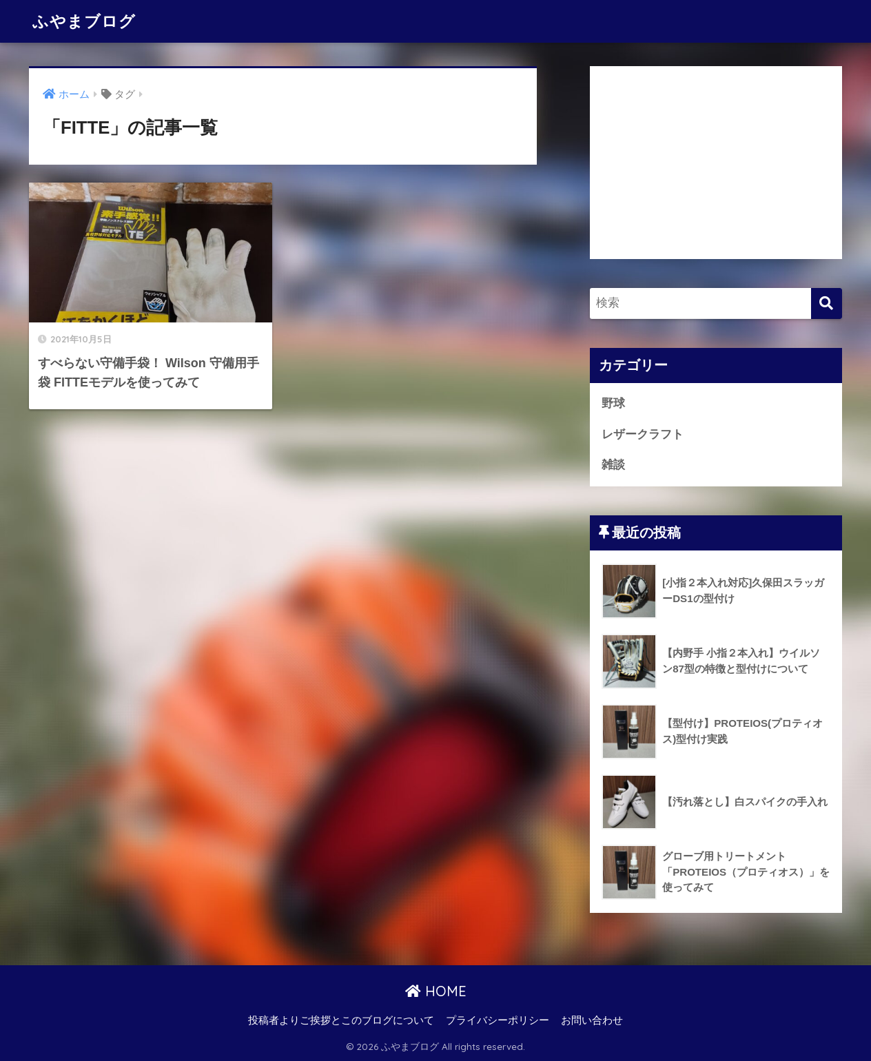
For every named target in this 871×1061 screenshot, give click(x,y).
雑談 (613, 464)
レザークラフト (643, 434)
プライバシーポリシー (497, 1020)
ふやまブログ (84, 21)
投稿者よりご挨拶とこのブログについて (341, 1020)
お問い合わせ (592, 1020)
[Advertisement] (716, 162)
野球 (613, 403)
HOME (436, 991)
